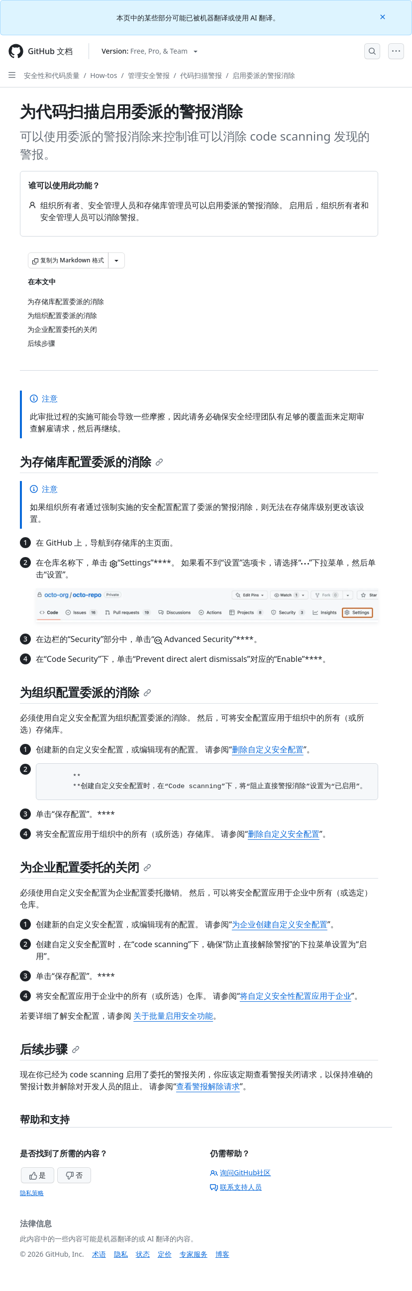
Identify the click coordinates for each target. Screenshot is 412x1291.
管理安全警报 (149, 75)
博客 (222, 1254)
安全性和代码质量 (52, 75)
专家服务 (193, 1254)
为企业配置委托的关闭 (85, 867)
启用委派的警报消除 (263, 75)
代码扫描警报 (201, 75)
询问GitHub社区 (240, 1172)
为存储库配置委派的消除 (91, 461)
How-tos (103, 75)
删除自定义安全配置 (268, 749)
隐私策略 (32, 1193)
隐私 (121, 1254)
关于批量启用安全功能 (173, 1015)
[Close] (384, 16)
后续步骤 (50, 1049)
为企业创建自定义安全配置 (279, 924)
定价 (165, 1254)
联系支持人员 (236, 1187)
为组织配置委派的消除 (85, 692)
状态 (143, 1254)
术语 (99, 1254)
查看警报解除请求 (208, 1086)
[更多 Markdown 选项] (116, 260)
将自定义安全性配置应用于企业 (295, 995)
